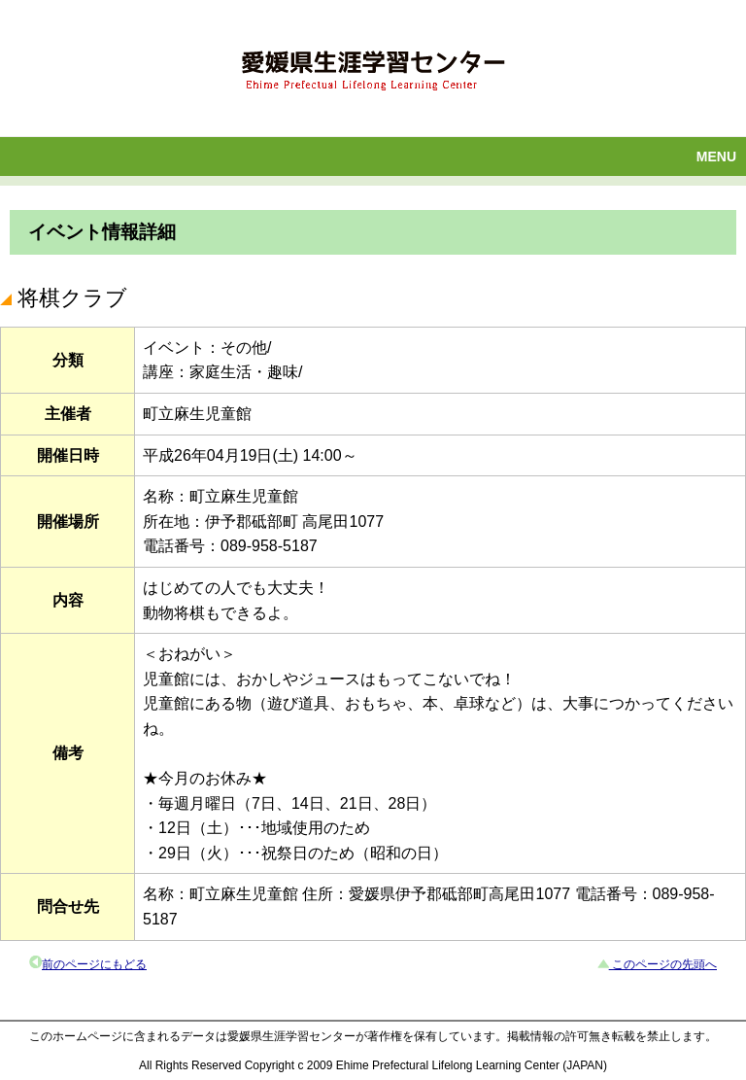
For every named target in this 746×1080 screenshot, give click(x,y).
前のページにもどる (94, 964)
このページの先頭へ (663, 964)
